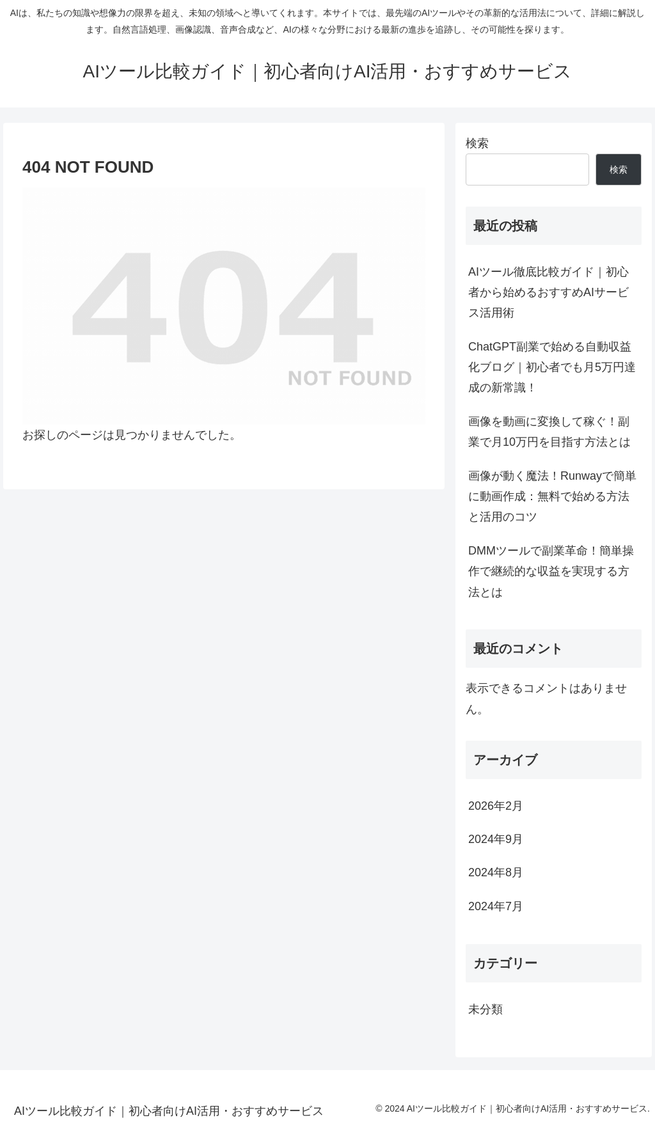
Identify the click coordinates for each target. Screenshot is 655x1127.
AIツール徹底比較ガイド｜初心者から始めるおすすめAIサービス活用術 (548, 292)
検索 (477, 143)
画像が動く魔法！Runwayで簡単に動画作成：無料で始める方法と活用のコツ (552, 496)
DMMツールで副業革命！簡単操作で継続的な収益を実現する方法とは (551, 571)
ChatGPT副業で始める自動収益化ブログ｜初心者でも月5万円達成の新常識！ (552, 367)
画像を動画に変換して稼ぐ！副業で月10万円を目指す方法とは (549, 431)
